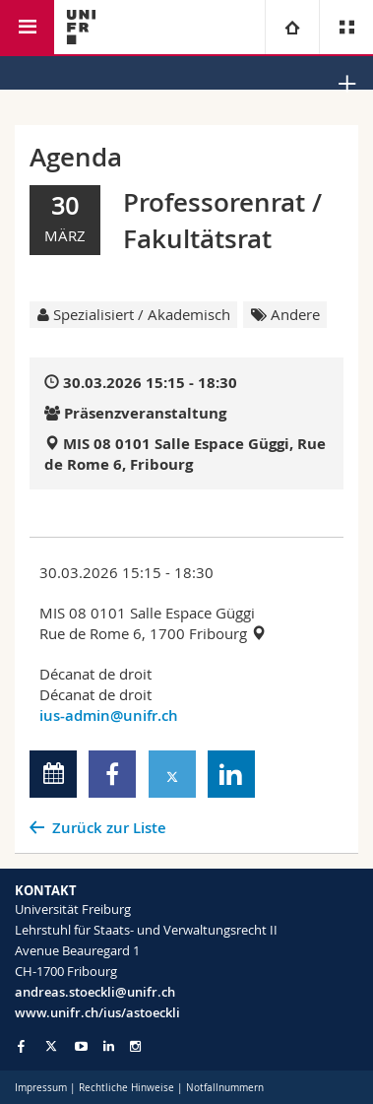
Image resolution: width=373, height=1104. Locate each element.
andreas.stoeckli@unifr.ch (95, 992)
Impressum (41, 1087)
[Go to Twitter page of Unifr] (51, 1046)
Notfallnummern (225, 1087)
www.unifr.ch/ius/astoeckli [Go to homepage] (97, 1012)
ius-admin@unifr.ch (108, 715)
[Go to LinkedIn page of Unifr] (108, 1046)
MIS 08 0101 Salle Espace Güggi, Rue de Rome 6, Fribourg (185, 454)
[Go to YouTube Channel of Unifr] (81, 1046)
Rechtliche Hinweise (126, 1087)
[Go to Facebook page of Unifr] (21, 1046)
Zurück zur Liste (109, 827)
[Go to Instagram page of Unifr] (135, 1046)
